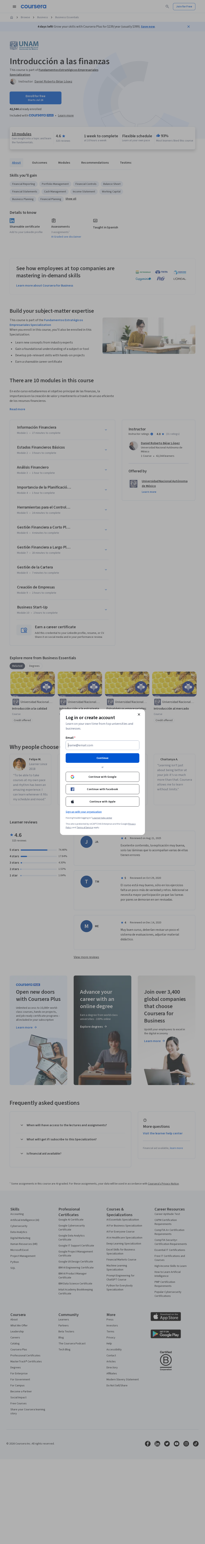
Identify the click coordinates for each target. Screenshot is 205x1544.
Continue (102, 758)
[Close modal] (139, 714)
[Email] (102, 745)
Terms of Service (85, 827)
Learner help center (102, 817)
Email (70, 738)
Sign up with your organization (84, 812)
